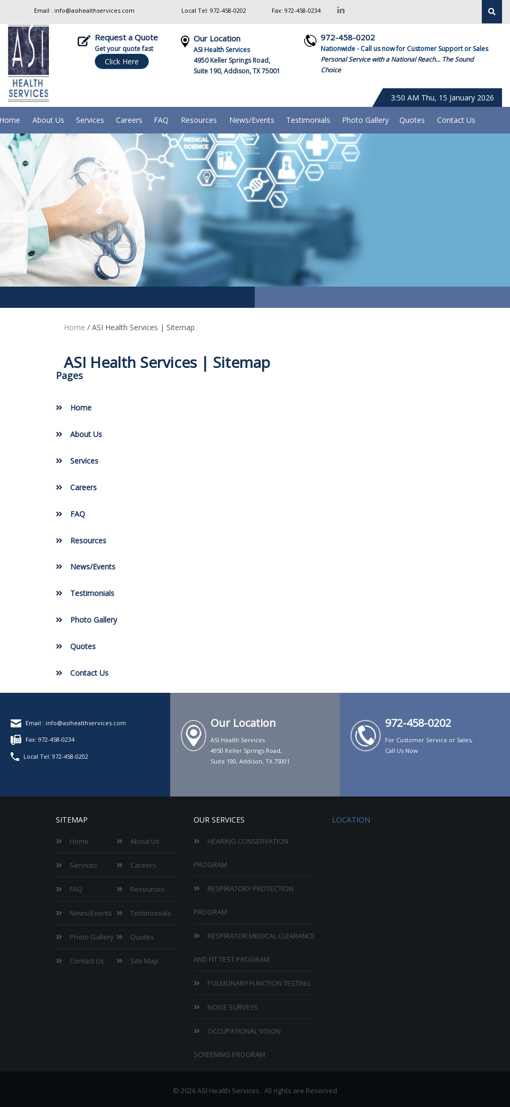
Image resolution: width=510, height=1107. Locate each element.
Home (74, 327)
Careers (129, 120)
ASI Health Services (222, 49)
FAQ (161, 120)
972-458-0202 (227, 10)
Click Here (122, 61)
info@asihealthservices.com (94, 10)
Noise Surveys (232, 1007)
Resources (199, 120)
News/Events (251, 120)
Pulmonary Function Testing (259, 983)
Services (90, 120)
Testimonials (308, 120)
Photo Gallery (365, 120)
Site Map (144, 961)
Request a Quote (126, 37)
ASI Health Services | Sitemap (143, 327)
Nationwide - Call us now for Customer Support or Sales (404, 48)
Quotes (412, 120)
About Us (48, 120)
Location (351, 820)
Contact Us (456, 120)
